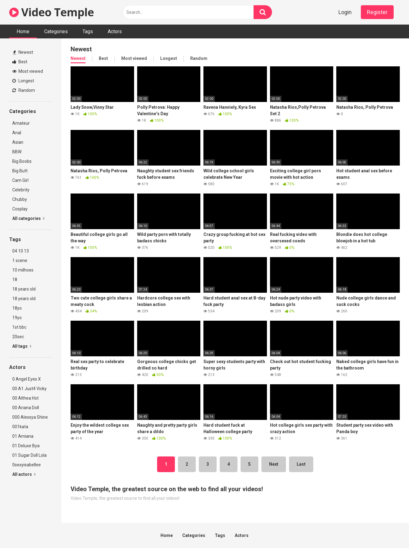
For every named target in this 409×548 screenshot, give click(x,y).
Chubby (19, 199)
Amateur (21, 123)
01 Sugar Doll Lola (29, 455)
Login (345, 12)
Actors (115, 31)
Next (273, 464)
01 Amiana (22, 436)
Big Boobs (22, 161)
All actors (24, 474)
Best (19, 61)
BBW (16, 151)
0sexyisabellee (26, 464)
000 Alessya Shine (30, 417)
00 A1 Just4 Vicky (29, 388)
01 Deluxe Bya (26, 445)
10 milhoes (22, 270)
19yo (17, 317)
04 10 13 (20, 251)
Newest (23, 52)
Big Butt (20, 170)
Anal (16, 132)
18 (14, 279)
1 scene (19, 260)
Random (23, 90)
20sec (18, 336)
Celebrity (20, 189)
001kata (20, 426)
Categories (56, 31)
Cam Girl (20, 180)
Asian (17, 142)
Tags (88, 31)
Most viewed (27, 71)
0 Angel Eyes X (26, 379)
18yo (17, 308)
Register (377, 12)
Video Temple (51, 12)
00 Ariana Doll (25, 407)
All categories (28, 218)
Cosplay (20, 208)
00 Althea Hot (25, 398)
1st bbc (19, 327)
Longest (23, 80)
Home (23, 31)
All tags (21, 346)
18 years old (24, 289)
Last (301, 464)
